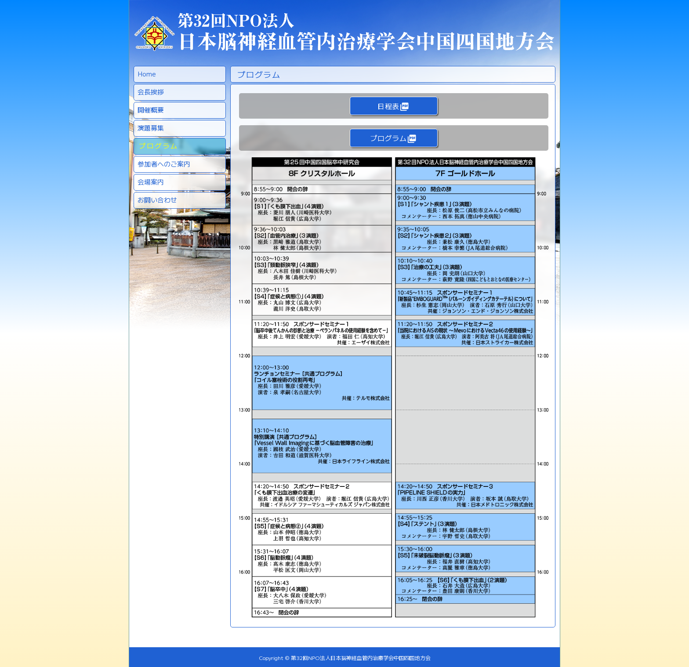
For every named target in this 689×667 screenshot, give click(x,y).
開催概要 (151, 109)
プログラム (158, 145)
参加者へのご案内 (164, 163)
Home (147, 73)
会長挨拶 (151, 91)
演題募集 (151, 127)
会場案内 (151, 181)
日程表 (393, 106)
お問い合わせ (157, 199)
